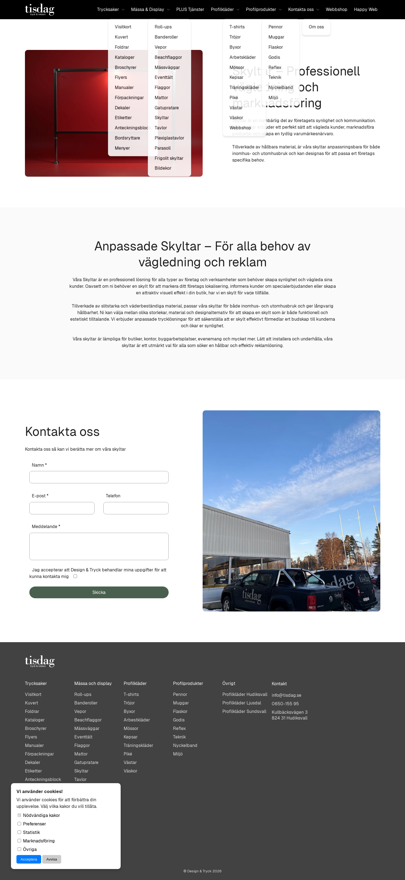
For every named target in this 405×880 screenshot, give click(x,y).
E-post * (40, 496)
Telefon (113, 496)
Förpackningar (39, 754)
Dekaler (32, 762)
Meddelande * (46, 526)
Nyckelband (185, 745)
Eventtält (83, 737)
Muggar (181, 703)
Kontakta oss (303, 9)
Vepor (80, 711)
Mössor (131, 728)
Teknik (179, 737)
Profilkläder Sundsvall (244, 711)
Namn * (39, 465)
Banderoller (86, 703)
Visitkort (33, 694)
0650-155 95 (285, 704)
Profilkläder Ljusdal (241, 703)
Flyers (31, 737)
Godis (179, 720)
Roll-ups (82, 694)
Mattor (81, 754)
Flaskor (180, 711)
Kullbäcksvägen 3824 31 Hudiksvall (290, 715)
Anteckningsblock (43, 779)
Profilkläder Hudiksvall (244, 694)
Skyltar (81, 771)
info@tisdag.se (286, 695)
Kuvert (31, 703)
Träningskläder (138, 745)
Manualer (34, 745)
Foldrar (32, 711)
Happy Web (366, 9)
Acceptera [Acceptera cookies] (29, 859)
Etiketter (33, 771)
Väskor (130, 771)
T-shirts (131, 694)
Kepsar (131, 737)
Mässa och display (93, 683)
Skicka (99, 592)
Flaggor (82, 745)
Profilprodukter (264, 9)
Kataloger (35, 720)
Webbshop (336, 9)
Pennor (180, 694)
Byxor (129, 711)
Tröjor (129, 703)
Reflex (179, 728)
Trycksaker (110, 9)
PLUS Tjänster (190, 9)
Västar (130, 762)
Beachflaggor (88, 720)
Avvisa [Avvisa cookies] (51, 859)
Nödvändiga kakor (39, 815)
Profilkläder (225, 9)
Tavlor (80, 779)
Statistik (29, 832)
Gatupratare (86, 762)
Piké (128, 754)
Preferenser (32, 824)
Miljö (178, 754)
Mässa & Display (150, 9)
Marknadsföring (36, 841)
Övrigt (228, 683)
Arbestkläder (137, 720)
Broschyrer (36, 728)
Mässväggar (87, 728)
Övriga (27, 849)
